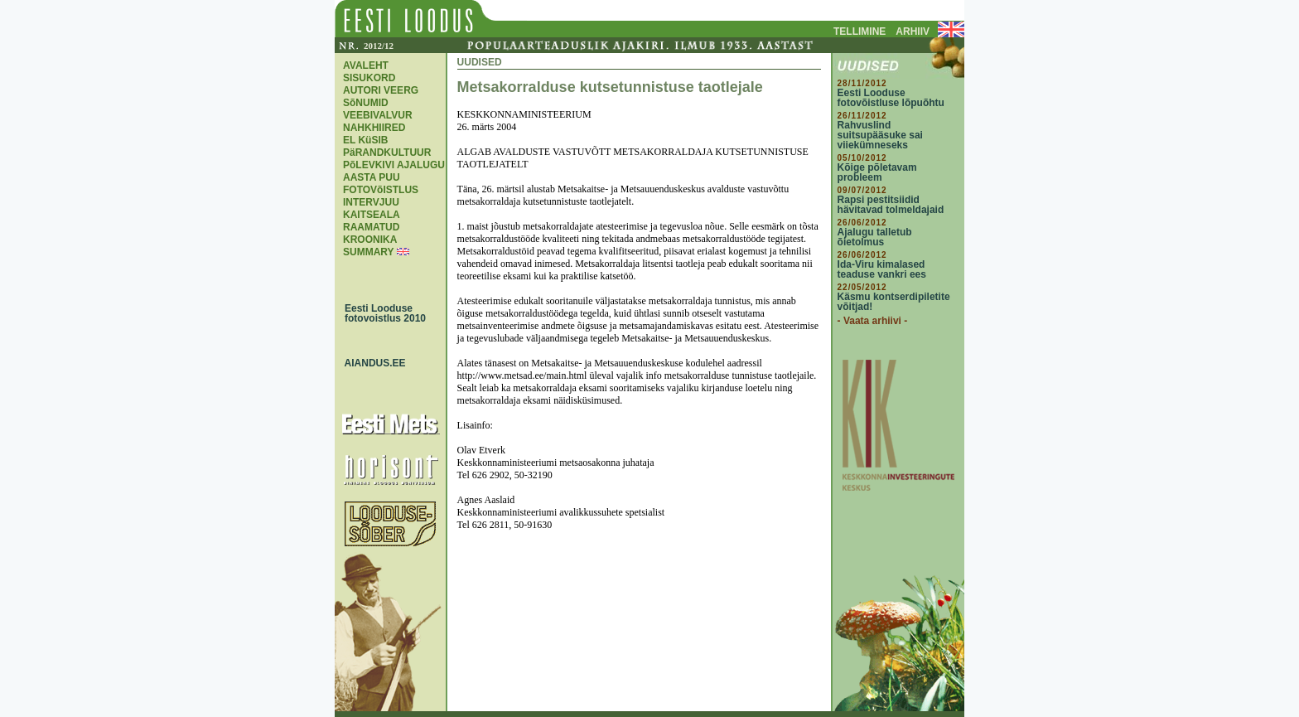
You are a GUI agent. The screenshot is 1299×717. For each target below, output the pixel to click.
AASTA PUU (371, 177)
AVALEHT (366, 65)
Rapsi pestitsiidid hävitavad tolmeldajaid (891, 205)
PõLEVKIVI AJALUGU (394, 165)
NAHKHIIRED (374, 127)
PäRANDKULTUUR (387, 152)
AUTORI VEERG (380, 90)
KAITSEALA (371, 214)
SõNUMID (366, 103)
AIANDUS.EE (371, 363)
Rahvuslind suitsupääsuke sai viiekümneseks (880, 135)
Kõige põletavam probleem (877, 172)
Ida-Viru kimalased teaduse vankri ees (882, 269)
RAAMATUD (371, 227)
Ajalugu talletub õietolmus (875, 237)
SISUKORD (369, 78)
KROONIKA (370, 239)
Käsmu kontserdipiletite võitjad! (894, 301)
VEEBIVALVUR (378, 115)
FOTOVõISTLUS (380, 190)
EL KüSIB (365, 140)
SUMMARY (368, 252)
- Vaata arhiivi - (873, 321)
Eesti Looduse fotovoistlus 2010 (381, 313)
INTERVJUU (371, 202)
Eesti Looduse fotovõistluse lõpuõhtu (891, 98)
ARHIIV (913, 31)
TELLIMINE (859, 31)
